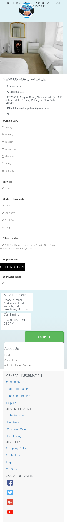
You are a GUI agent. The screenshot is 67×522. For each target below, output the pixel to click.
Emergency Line (16, 381)
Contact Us (43, 2)
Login (57, 2)
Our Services (14, 469)
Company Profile (17, 448)
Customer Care (16, 429)
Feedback (13, 422)
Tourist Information (18, 396)
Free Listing (14, 436)
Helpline (11, 403)
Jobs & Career (16, 415)
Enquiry (44, 336)
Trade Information (18, 389)
